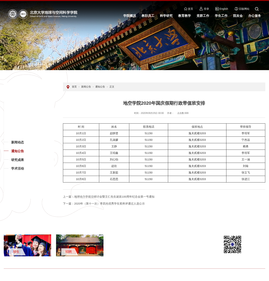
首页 (188, 8)
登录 (204, 8)
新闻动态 (17, 142)
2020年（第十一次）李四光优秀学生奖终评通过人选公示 (104, 203)
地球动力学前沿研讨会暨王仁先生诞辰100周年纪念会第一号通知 (108, 196)
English (221, 8)
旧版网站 (241, 8)
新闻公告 (86, 86)
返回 (9, 192)
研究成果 (17, 160)
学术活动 (17, 168)
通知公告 (17, 151)
